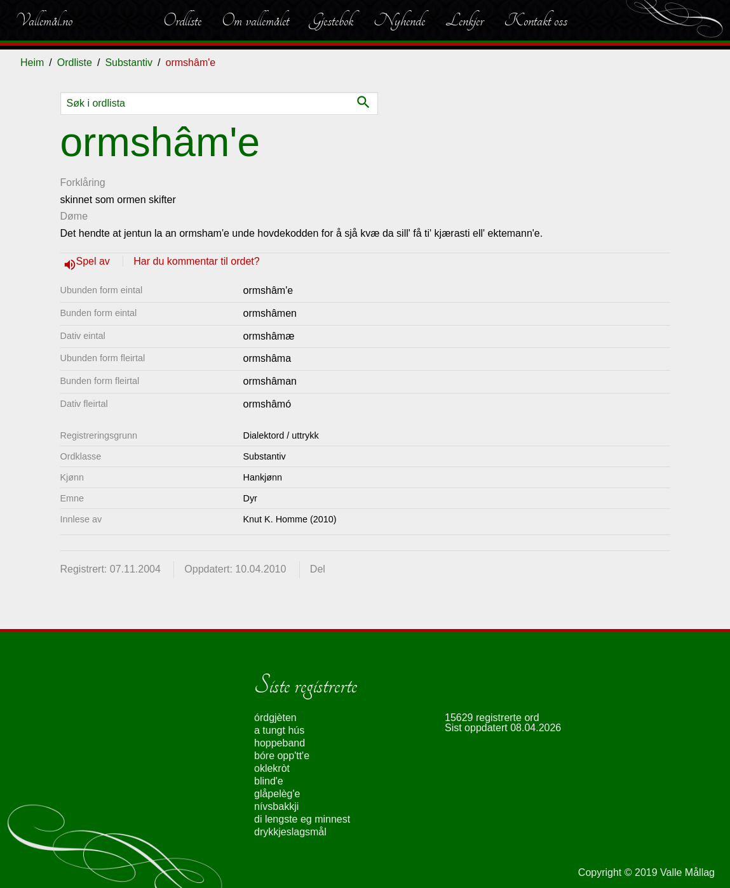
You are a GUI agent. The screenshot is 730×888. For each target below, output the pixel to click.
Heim (32, 62)
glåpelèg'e (277, 793)
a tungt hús (279, 730)
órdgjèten (275, 717)
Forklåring (82, 182)
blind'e (268, 781)
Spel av (94, 261)
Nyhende (399, 20)
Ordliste (182, 20)
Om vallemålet (255, 20)
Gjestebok (331, 20)
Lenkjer (464, 20)
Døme (74, 216)
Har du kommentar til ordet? (196, 261)
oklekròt (272, 768)
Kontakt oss (535, 20)
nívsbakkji (276, 806)
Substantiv (128, 62)
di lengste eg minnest (302, 819)
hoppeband (279, 743)
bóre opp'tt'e (281, 755)
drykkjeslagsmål (290, 831)
